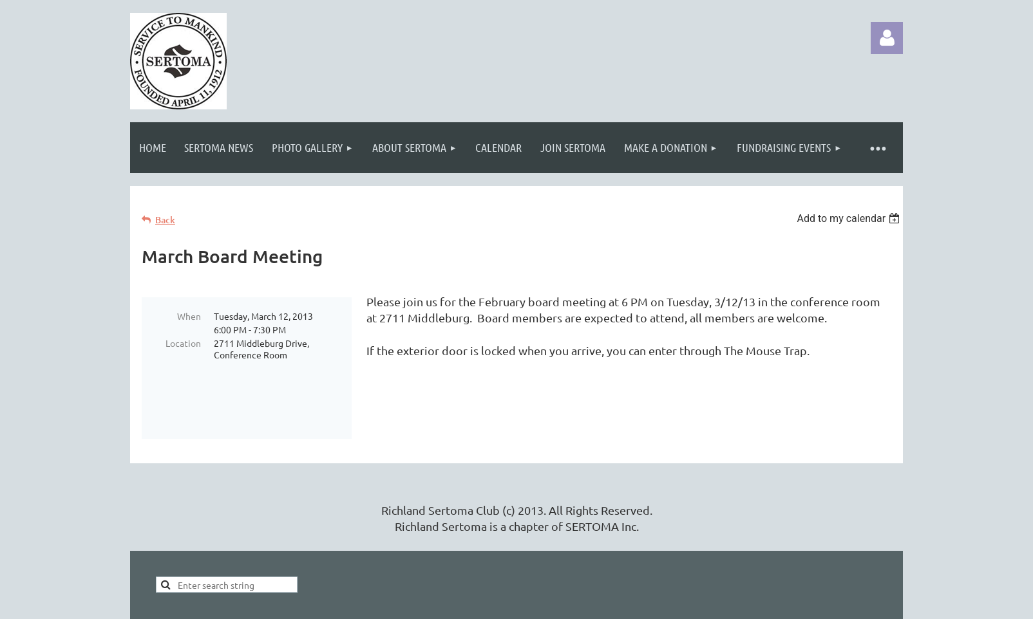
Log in (887, 38)
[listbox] (850, 218)
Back (165, 220)
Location (183, 343)
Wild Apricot (749, 602)
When (189, 316)
